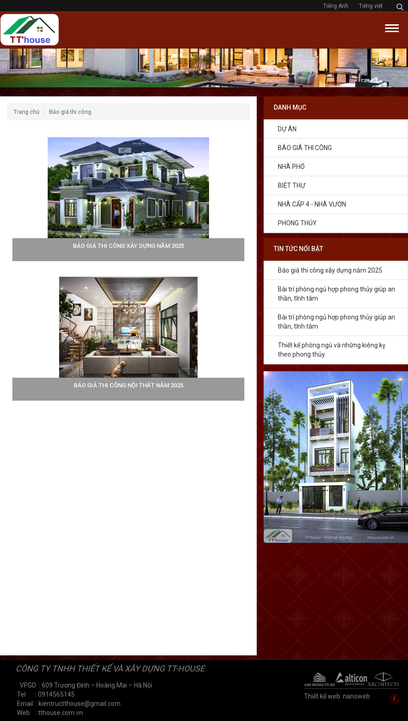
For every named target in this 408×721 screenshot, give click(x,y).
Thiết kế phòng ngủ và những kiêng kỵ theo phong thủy (332, 349)
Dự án (287, 129)
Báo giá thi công (305, 147)
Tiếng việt (371, 6)
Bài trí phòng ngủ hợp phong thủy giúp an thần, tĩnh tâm (336, 293)
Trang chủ (26, 111)
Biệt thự (291, 185)
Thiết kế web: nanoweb (337, 696)
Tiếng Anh (336, 6)
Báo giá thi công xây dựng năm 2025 (330, 270)
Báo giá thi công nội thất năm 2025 (128, 385)
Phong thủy (297, 223)
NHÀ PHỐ (291, 166)
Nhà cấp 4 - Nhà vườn (312, 204)
